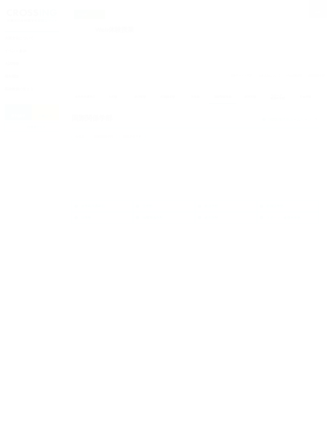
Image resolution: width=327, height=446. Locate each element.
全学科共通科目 (93, 289)
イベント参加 (15, 51)
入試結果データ (155, 403)
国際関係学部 (152, 301)
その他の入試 (153, 377)
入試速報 (150, 383)
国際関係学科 (103, 136)
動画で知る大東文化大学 (224, 409)
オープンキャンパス (221, 356)
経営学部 (211, 301)
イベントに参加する (216, 346)
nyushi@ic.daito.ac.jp (101, 400)
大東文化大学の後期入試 (162, 390)
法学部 (86, 301)
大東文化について (19, 38)
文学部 (147, 289)
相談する (269, 346)
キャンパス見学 (218, 370)
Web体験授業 (294, 75)
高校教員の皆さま (19, 89)
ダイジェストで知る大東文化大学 (229, 400)
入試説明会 (214, 363)
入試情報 (12, 64)
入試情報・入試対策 (154, 346)
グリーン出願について (160, 417)
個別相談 (12, 76)
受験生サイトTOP (241, 75)
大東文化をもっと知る (281, 369)
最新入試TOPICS (156, 356)
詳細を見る (100, 188)
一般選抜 (150, 370)
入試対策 (150, 430)
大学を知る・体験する (218, 381)
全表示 (80, 136)
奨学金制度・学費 (157, 424)
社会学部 (88, 313)
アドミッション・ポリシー (163, 397)
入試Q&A (150, 410)
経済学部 (211, 289)
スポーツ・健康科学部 (283, 301)
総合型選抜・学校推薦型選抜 (165, 363)
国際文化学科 (132, 136)
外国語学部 (274, 289)
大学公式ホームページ (99, 346)
